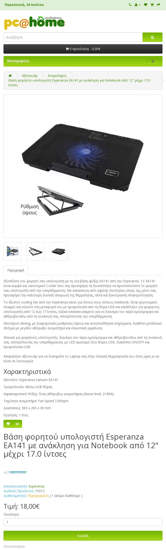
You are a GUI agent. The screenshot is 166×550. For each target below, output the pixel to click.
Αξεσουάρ (30, 75)
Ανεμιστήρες (57, 75)
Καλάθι (83, 535)
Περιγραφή (15, 270)
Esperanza (36, 486)
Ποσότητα (11, 514)
